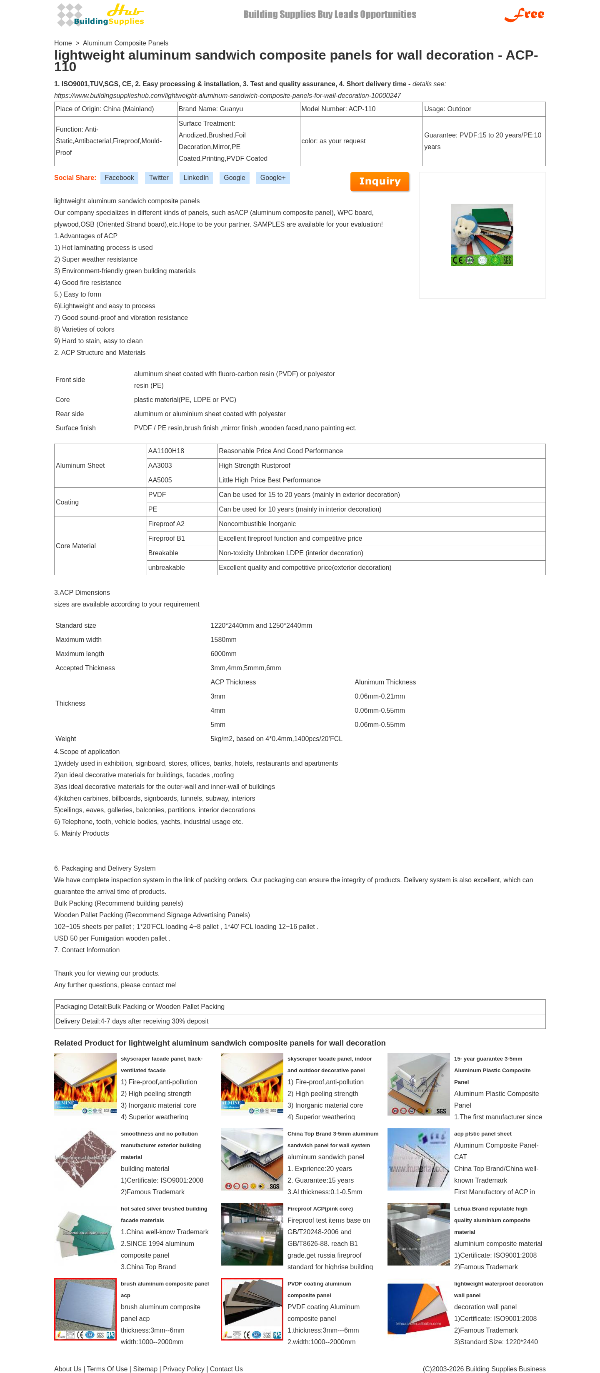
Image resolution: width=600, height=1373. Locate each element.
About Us (68, 1369)
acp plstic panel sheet (483, 1134)
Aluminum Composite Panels (125, 43)
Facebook (119, 177)
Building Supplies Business (506, 1369)
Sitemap (145, 1369)
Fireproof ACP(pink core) (320, 1209)
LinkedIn (196, 177)
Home (63, 43)
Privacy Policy (184, 1369)
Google (234, 177)
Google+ (273, 177)
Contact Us (226, 1369)
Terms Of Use (107, 1369)
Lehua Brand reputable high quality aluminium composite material (492, 1220)
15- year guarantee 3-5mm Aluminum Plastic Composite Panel (492, 1070)
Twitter (159, 177)
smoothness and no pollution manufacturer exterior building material (161, 1145)
